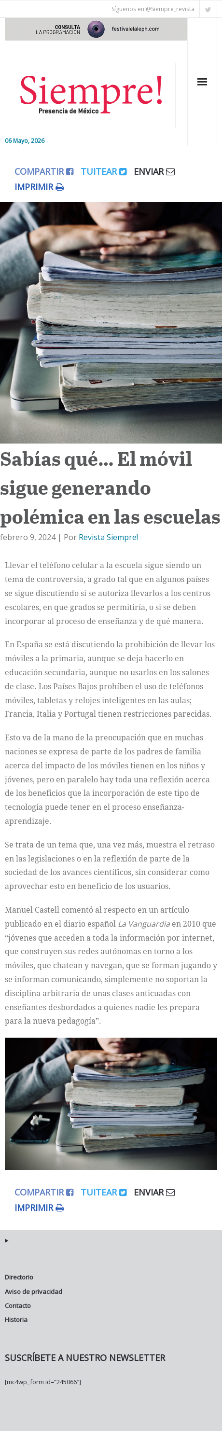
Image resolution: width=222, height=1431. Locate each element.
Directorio (19, 1277)
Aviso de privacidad (33, 1291)
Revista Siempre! (108, 537)
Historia (16, 1319)
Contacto (18, 1305)
